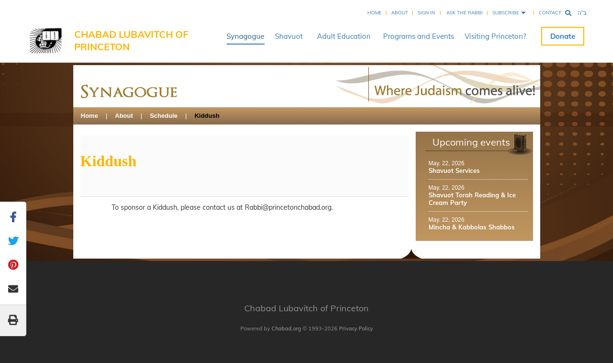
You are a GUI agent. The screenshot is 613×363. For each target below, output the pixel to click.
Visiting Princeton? (495, 36)
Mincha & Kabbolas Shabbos (472, 227)
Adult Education (344, 36)
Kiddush (206, 115)
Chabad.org (286, 328)
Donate (562, 36)
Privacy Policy (356, 328)
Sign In (426, 13)
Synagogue (245, 36)
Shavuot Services (454, 170)
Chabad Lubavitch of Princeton (131, 40)
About (399, 13)
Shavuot (289, 36)
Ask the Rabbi (464, 13)
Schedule (164, 115)
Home (374, 13)
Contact (550, 13)
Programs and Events (418, 36)
